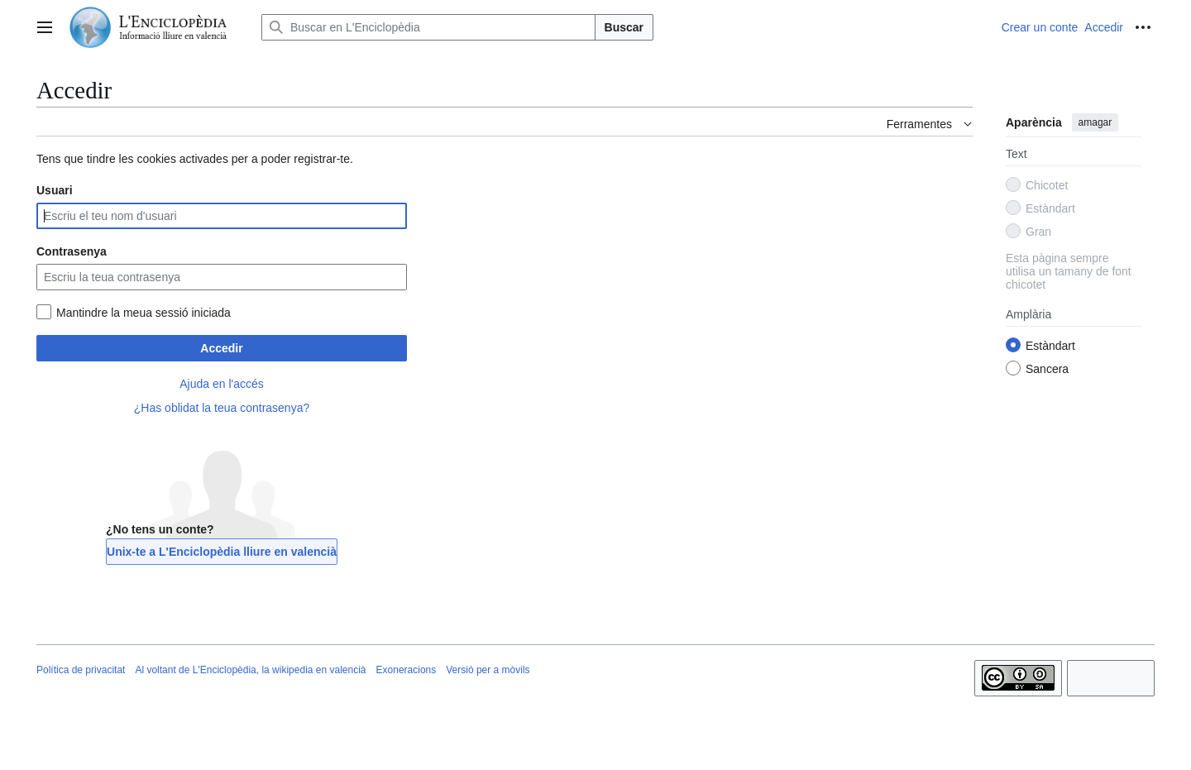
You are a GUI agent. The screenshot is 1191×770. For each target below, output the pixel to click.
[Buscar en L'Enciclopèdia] (428, 27)
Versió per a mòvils (487, 670)
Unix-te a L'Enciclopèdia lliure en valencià (222, 551)
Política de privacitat (80, 670)
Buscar (624, 27)
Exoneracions (406, 670)
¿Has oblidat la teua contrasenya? (221, 407)
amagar (1095, 122)
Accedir (221, 348)
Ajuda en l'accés (221, 383)
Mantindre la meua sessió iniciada (143, 312)
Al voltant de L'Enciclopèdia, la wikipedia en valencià (250, 670)
